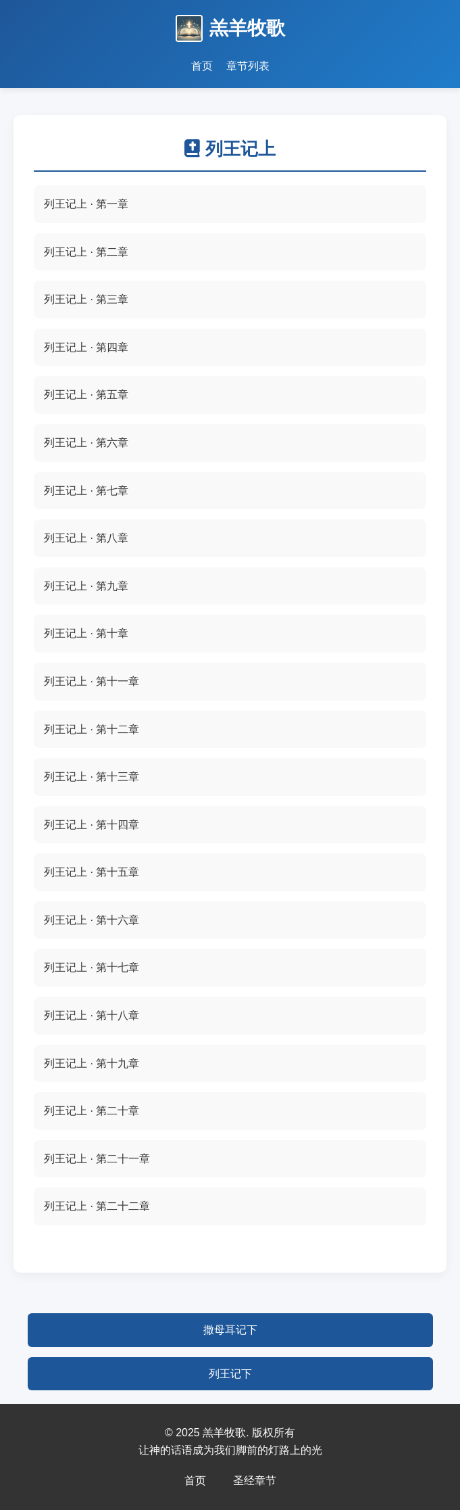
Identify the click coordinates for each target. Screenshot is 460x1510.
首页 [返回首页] (202, 66)
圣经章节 (254, 1480)
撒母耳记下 (230, 1330)
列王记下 (230, 1373)
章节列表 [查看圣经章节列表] (248, 66)
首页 (195, 1480)
